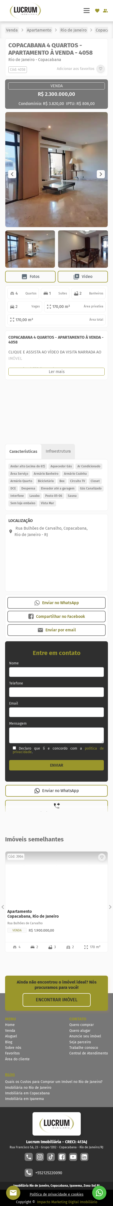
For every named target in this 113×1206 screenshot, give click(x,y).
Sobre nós (13, 1048)
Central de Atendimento (88, 1053)
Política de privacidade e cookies (57, 1194)
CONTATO (77, 1019)
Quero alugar (79, 1031)
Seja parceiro (80, 1042)
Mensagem (18, 723)
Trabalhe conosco (83, 1048)
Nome (14, 663)
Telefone (16, 683)
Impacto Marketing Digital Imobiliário (67, 1202)
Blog (8, 1042)
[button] (12, 174)
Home (10, 1025)
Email (13, 703)
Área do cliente (17, 1059)
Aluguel (11, 1036)
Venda (10, 1031)
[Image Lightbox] (56, 225)
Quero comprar (81, 1025)
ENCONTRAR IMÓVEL (56, 1000)
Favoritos (12, 1053)
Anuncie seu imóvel (85, 1036)
